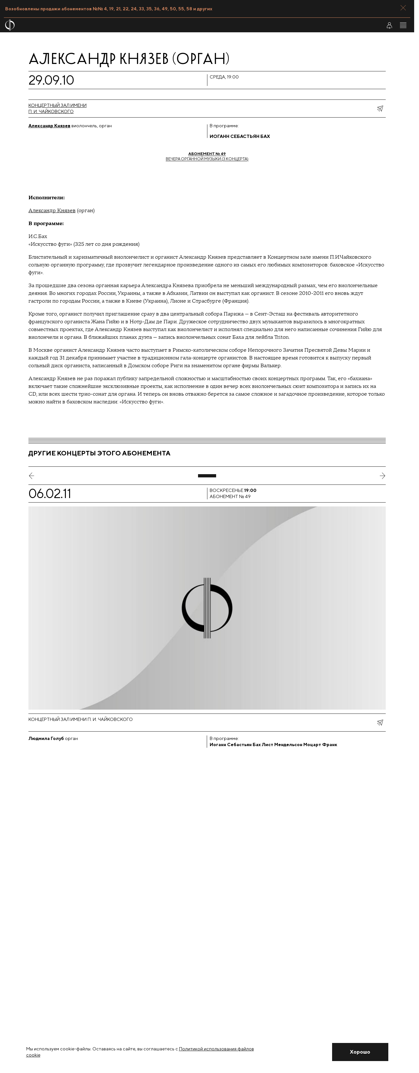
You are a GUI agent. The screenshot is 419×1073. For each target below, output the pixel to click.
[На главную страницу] (173, 25)
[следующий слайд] (382, 476)
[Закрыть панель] (403, 8)
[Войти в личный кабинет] (389, 25)
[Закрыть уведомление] (360, 1052)
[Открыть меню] (403, 25)
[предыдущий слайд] (31, 476)
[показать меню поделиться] (380, 108)
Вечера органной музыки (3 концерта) (207, 156)
